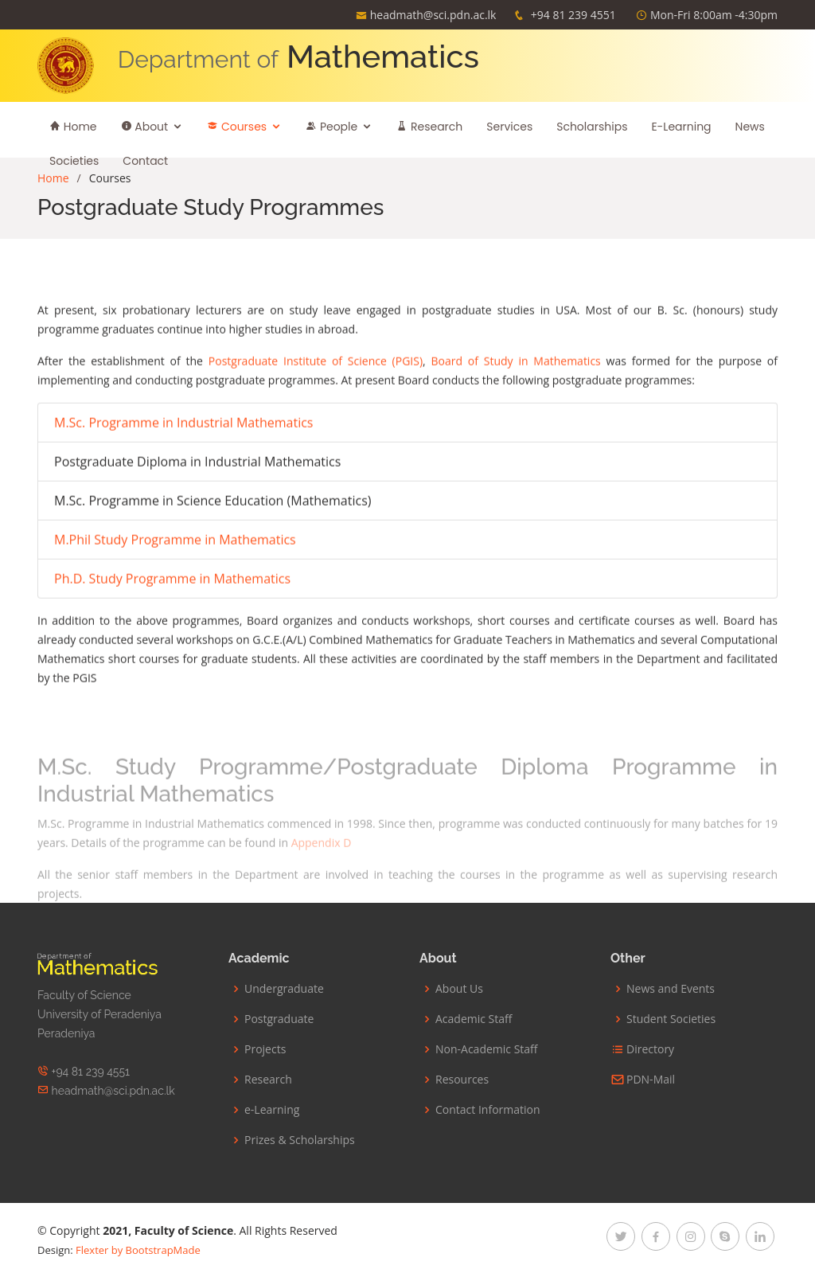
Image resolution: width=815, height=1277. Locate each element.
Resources (462, 1079)
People (331, 127)
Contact (145, 161)
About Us (459, 988)
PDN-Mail (650, 1079)
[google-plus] (725, 1236)
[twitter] (620, 1236)
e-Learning (271, 1109)
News (750, 127)
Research (429, 127)
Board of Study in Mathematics (515, 355)
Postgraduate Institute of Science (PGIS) (316, 355)
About (145, 127)
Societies (74, 161)
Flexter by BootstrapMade (138, 1250)
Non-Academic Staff (486, 1049)
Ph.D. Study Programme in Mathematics (172, 573)
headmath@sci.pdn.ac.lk (433, 14)
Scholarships (591, 127)
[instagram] (691, 1236)
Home (73, 127)
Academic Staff (473, 1019)
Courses (237, 127)
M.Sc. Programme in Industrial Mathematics (183, 417)
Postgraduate (279, 1019)
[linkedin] (760, 1236)
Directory (650, 1049)
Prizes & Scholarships (299, 1140)
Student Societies (671, 1019)
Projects (265, 1049)
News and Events (670, 988)
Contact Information (487, 1109)
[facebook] (655, 1236)
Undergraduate (284, 988)
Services (509, 127)
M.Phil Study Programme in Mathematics (175, 534)
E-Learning (681, 127)
